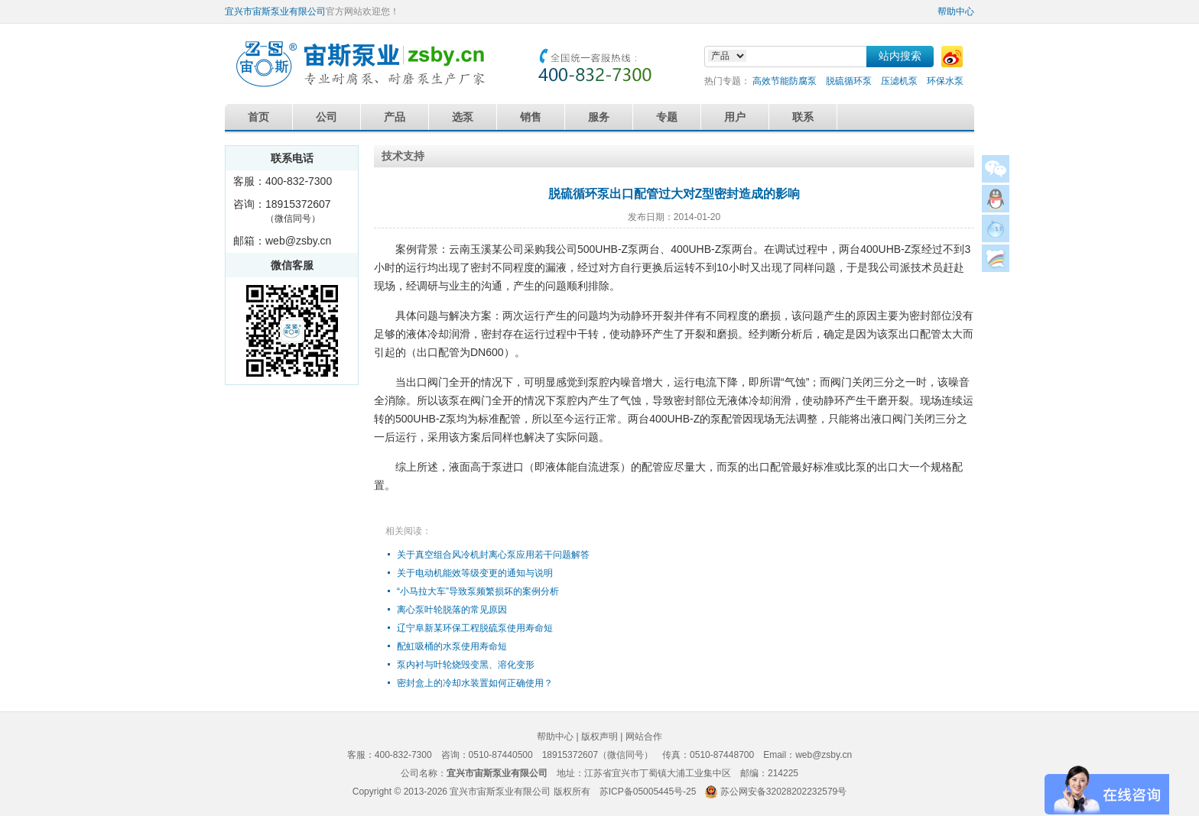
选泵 (462, 117)
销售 (530, 117)
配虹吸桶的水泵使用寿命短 (452, 646)
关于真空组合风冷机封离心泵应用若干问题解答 (493, 554)
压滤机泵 (899, 81)
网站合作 (643, 736)
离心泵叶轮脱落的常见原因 (452, 609)
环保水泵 (945, 81)
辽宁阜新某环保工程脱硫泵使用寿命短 (475, 628)
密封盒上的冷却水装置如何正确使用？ (475, 683)
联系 (803, 117)
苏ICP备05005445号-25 (648, 791)
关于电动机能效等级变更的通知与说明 (475, 573)
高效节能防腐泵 (784, 81)
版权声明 (599, 736)
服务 (598, 117)
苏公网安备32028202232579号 (783, 791)
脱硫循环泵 (849, 81)
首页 (258, 117)
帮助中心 (955, 11)
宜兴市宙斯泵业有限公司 (275, 11)
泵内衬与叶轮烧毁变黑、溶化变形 (466, 664)
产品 (394, 117)
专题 (666, 117)
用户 (735, 117)
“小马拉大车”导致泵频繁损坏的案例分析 (478, 591)
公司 (326, 117)
